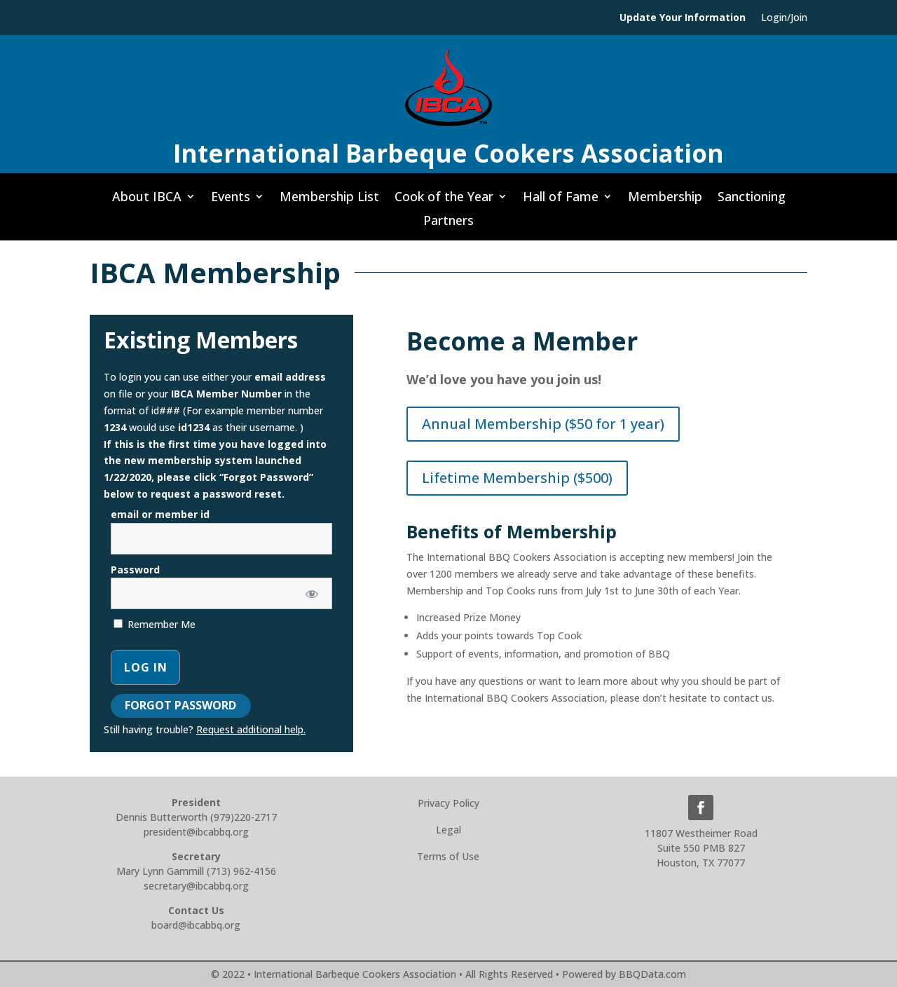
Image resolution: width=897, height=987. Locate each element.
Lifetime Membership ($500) (517, 477)
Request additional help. (251, 729)
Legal (448, 829)
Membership (665, 200)
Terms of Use (448, 856)
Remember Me (155, 624)
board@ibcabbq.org (195, 925)
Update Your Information (682, 18)
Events (230, 200)
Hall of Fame (560, 200)
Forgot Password (180, 705)
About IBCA (147, 200)
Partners (448, 224)
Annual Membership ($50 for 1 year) (543, 423)
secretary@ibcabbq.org (196, 885)
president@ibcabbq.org (196, 831)
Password (135, 569)
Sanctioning (752, 200)
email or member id (160, 514)
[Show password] (311, 593)
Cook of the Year (444, 200)
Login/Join (784, 18)
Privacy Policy (448, 803)
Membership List (329, 200)
